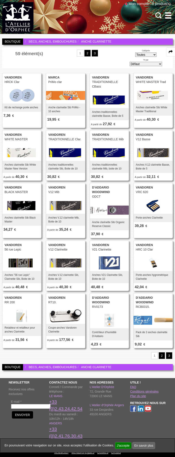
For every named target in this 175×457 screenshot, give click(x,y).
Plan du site (138, 396)
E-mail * (16, 401)
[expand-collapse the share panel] (170, 52)
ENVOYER (22, 415)
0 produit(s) (161, 4)
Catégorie (146, 51)
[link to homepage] (17, 17)
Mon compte (139, 4)
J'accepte (123, 445)
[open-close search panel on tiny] (158, 15)
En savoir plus (143, 445)
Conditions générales (144, 391)
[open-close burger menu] (168, 15)
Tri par (145, 60)
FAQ (133, 387)
